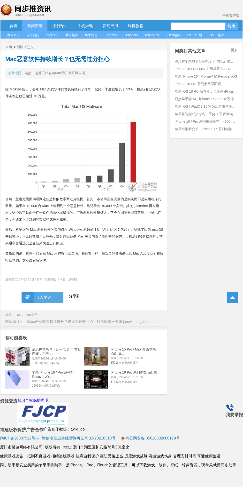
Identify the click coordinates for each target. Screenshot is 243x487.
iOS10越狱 (216, 35)
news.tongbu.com (139, 321)
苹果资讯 (13, 35)
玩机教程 (135, 26)
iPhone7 (113, 35)
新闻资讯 (35, 26)
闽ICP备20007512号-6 (19, 438)
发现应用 (110, 26)
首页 (13, 26)
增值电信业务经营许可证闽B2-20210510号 (78, 438)
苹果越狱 (71, 35)
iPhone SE (152, 35)
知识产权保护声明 (32, 400)
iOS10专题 (194, 35)
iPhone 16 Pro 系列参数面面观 (134, 372)
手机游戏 (85, 26)
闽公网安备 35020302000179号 (150, 438)
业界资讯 (52, 35)
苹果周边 (91, 35)
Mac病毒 (32, 315)
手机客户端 (230, 15)
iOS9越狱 (173, 35)
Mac (20, 315)
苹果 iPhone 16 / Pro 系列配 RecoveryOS (206, 76)
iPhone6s (131, 35)
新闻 (20, 47)
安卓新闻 (33, 35)
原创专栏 (60, 26)
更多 (234, 50)
